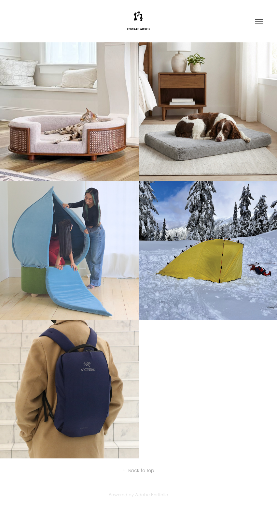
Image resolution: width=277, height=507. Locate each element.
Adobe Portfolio (151, 494)
